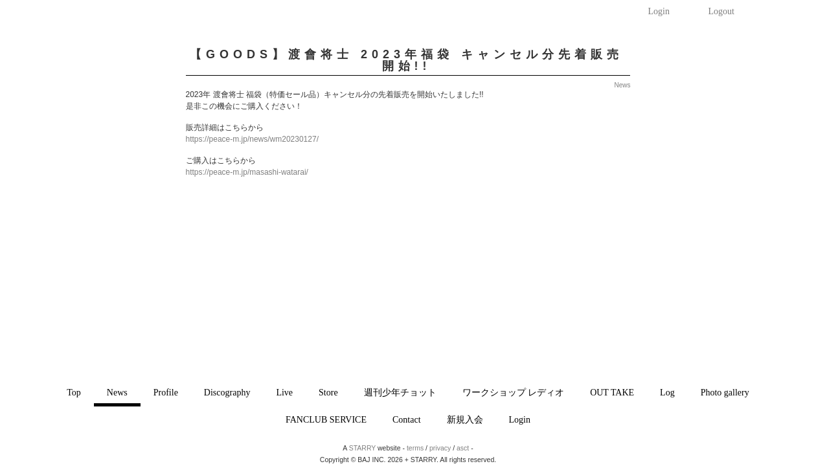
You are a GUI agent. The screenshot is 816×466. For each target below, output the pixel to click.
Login (659, 11)
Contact (406, 420)
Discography (227, 392)
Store (328, 392)
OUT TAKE (612, 392)
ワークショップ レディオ (513, 392)
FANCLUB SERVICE (326, 420)
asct (463, 448)
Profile (165, 392)
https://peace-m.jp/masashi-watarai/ (247, 172)
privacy (440, 448)
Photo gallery (725, 392)
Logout (721, 11)
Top (74, 392)
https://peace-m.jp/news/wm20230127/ (252, 139)
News (117, 392)
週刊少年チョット (400, 392)
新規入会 (465, 420)
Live (284, 392)
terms (415, 448)
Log (667, 392)
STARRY (362, 448)
